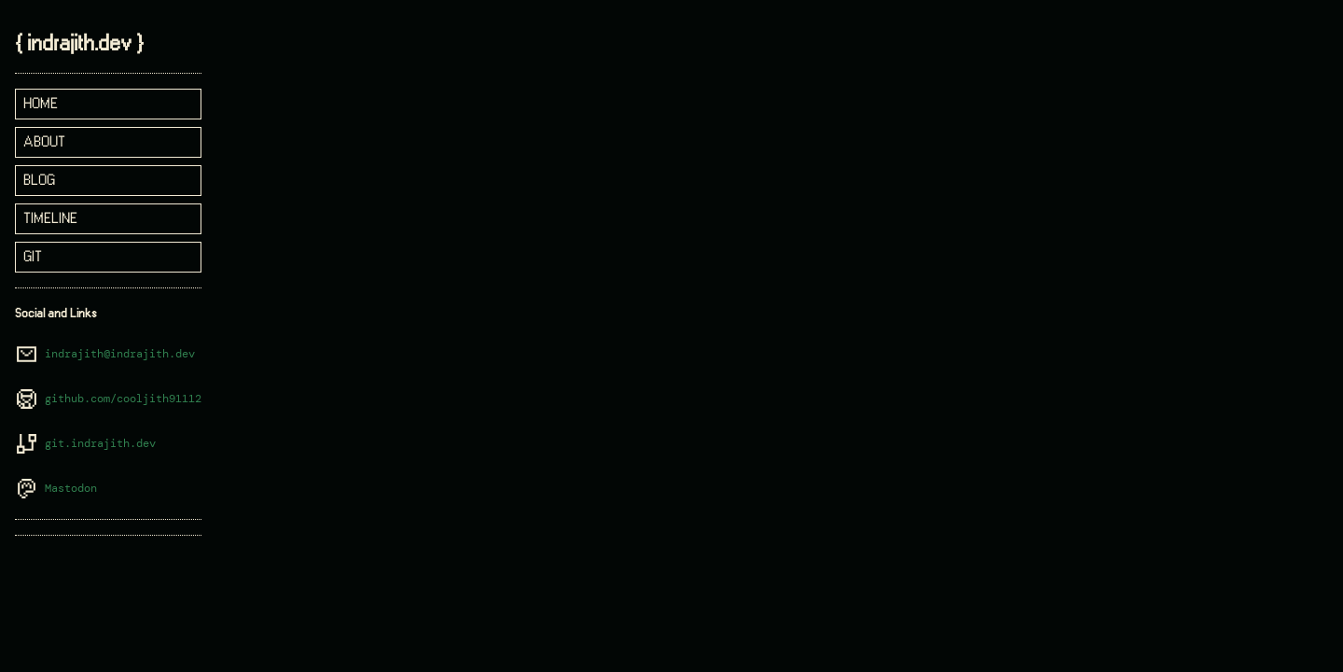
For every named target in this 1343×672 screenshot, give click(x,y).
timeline (50, 219)
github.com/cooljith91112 (123, 399)
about (44, 142)
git (32, 257)
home (40, 104)
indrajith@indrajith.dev (120, 354)
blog (39, 181)
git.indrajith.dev (100, 444)
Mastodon (71, 489)
